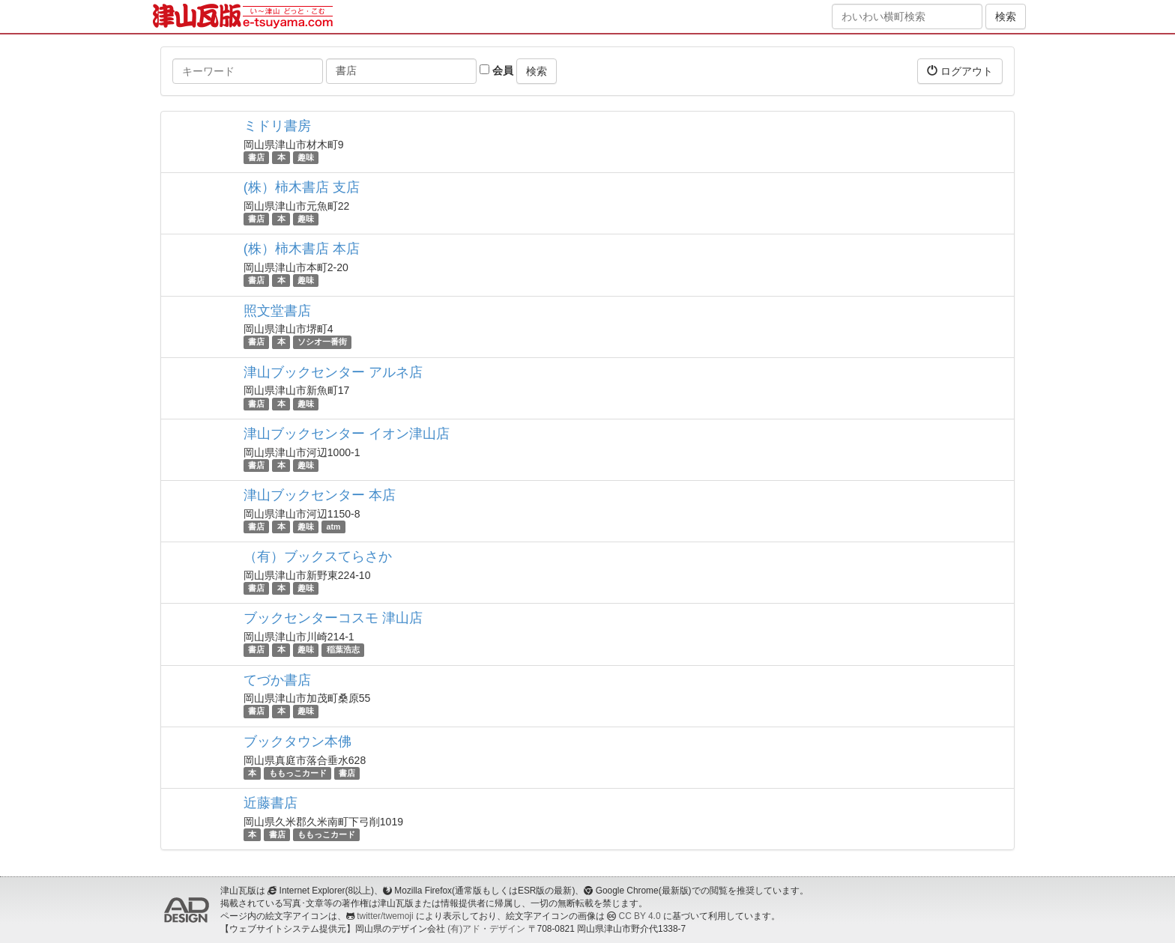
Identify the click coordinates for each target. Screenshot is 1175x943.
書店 (256, 157)
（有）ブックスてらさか (318, 556)
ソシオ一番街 (322, 342)
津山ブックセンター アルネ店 (333, 372)
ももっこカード (298, 772)
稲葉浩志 (343, 649)
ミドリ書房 (277, 125)
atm (334, 526)
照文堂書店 (277, 310)
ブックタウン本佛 (297, 741)
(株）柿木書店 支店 (302, 187)
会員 (496, 70)
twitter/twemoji (385, 916)
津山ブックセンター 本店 (320, 495)
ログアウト (960, 70)
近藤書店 (270, 802)
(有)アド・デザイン (486, 929)
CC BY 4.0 (640, 916)
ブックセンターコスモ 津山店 (333, 617)
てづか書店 (277, 680)
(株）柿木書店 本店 (302, 248)
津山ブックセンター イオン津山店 (347, 433)
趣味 (305, 157)
